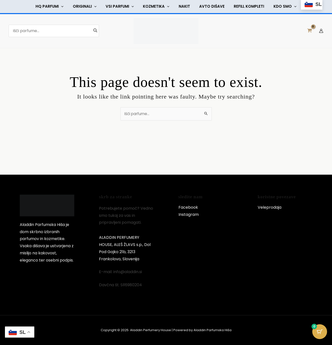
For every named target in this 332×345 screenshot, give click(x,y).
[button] (54, 7)
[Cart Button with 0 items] (319, 332)
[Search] (95, 32)
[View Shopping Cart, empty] (309, 32)
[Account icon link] (321, 32)
